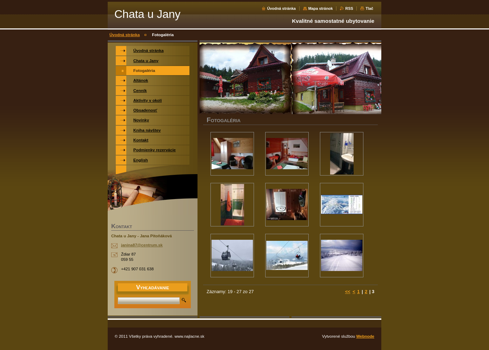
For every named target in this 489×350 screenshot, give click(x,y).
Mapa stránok (320, 8)
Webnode (365, 336)
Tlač (369, 8)
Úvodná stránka (281, 8)
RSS (349, 8)
